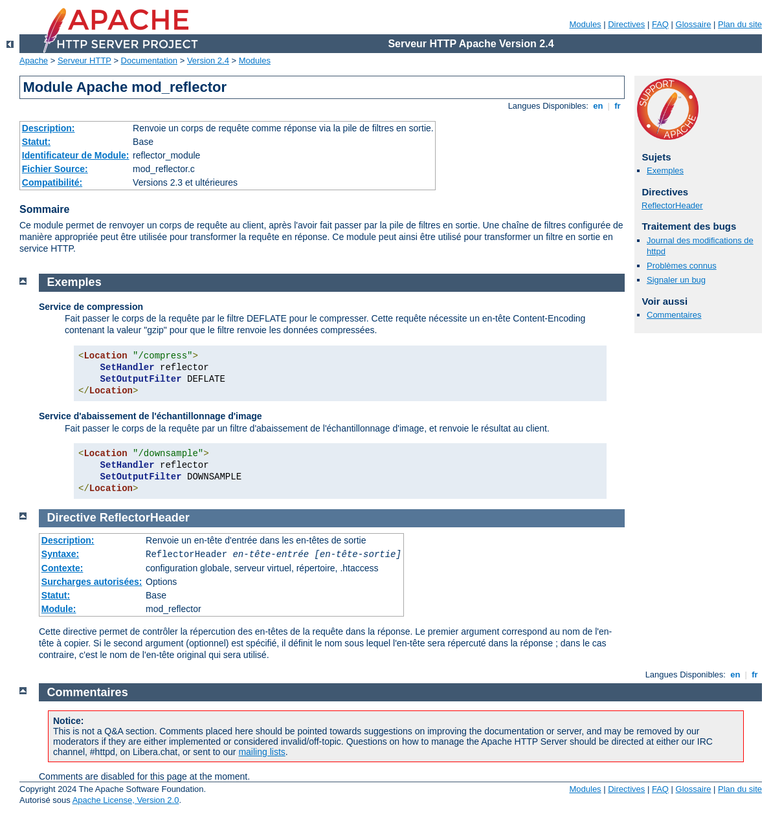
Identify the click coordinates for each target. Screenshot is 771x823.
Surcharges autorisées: (91, 581)
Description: (48, 128)
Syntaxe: (60, 554)
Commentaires (674, 315)
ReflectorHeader (672, 205)
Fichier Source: (55, 169)
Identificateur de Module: (75, 155)
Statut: (36, 142)
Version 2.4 (208, 60)
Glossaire (693, 24)
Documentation (149, 60)
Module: (58, 609)
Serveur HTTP (84, 60)
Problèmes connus (682, 265)
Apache (33, 60)
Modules (585, 24)
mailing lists (261, 752)
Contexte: (62, 568)
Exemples (665, 170)
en (598, 106)
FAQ (660, 24)
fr (617, 106)
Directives (626, 24)
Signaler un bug (676, 280)
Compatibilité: (52, 182)
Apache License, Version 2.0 (126, 800)
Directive (71, 517)
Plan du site (740, 24)
